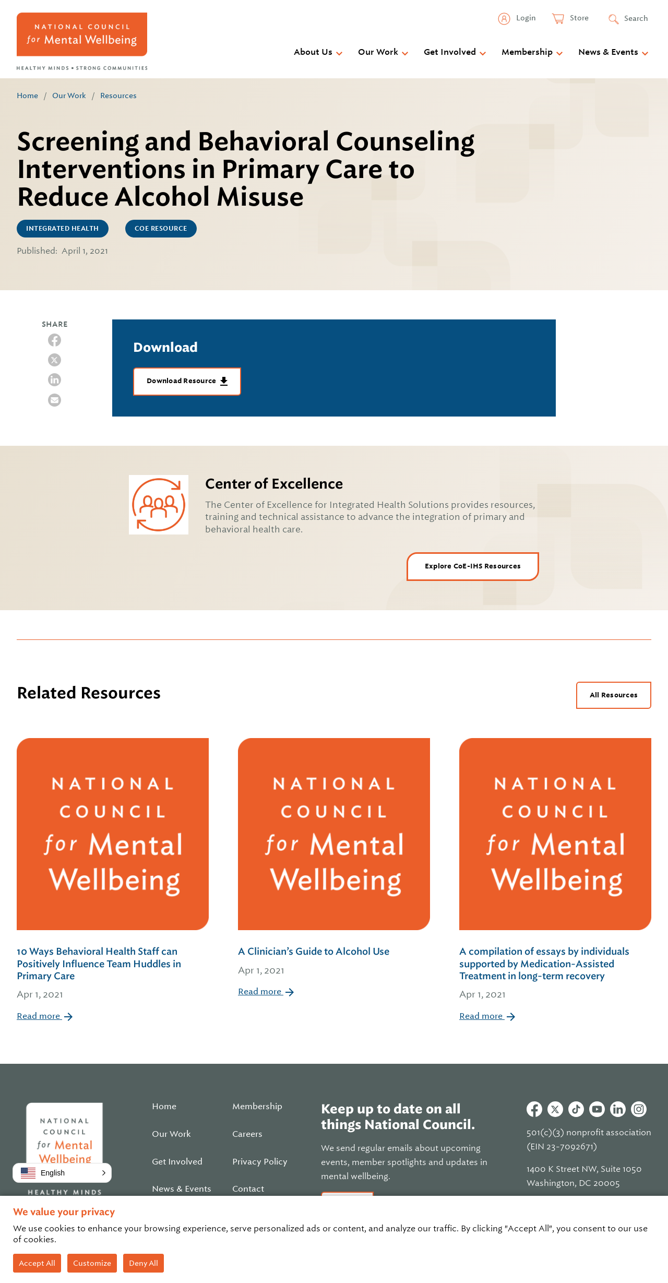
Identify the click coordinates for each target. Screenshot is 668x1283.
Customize (92, 1263)
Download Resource (182, 380)
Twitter (555, 1109)
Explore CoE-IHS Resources (473, 566)
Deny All (143, 1263)
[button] (62, 1172)
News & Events (608, 52)
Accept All (37, 1263)
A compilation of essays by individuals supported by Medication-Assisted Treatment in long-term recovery (555, 974)
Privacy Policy (260, 1162)
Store (578, 17)
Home (27, 95)
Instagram (639, 1109)
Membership (527, 52)
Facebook (534, 1109)
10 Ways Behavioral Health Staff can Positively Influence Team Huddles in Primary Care (113, 974)
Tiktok (576, 1109)
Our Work (378, 52)
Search (636, 18)
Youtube (597, 1109)
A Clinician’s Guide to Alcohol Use (334, 961)
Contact (248, 1189)
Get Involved (450, 52)
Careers (247, 1134)
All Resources (614, 695)
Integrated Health (62, 228)
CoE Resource (161, 228)
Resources (118, 95)
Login (525, 17)
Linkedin (618, 1109)
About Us (313, 52)
